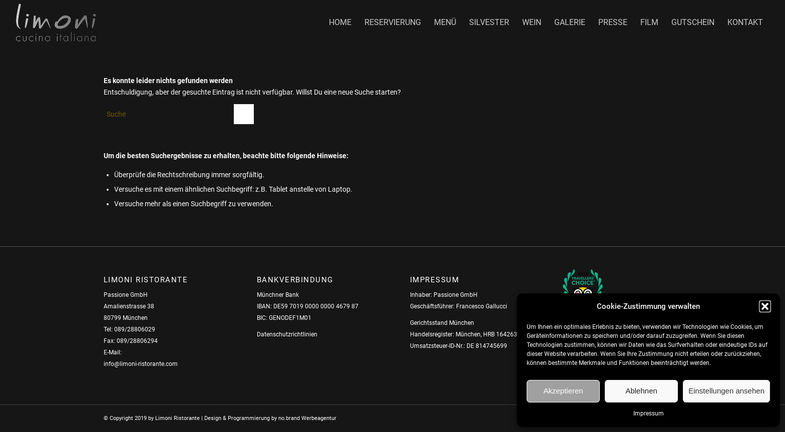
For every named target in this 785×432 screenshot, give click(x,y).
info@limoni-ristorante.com (141, 363)
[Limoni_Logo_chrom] (56, 22)
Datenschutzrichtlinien (287, 334)
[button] (765, 306)
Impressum (648, 413)
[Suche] (179, 114)
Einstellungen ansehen (726, 390)
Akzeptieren (563, 390)
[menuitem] (340, 22)
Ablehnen (641, 390)
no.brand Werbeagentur (307, 418)
